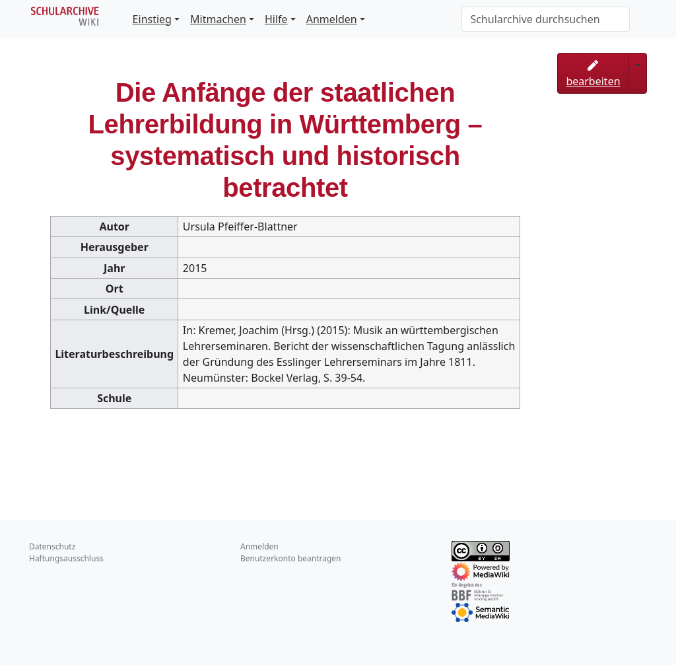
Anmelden (331, 19)
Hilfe (276, 19)
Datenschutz (52, 546)
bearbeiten (593, 74)
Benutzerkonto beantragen (290, 558)
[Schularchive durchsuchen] (545, 19)
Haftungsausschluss (66, 558)
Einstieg (152, 19)
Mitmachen (218, 19)
